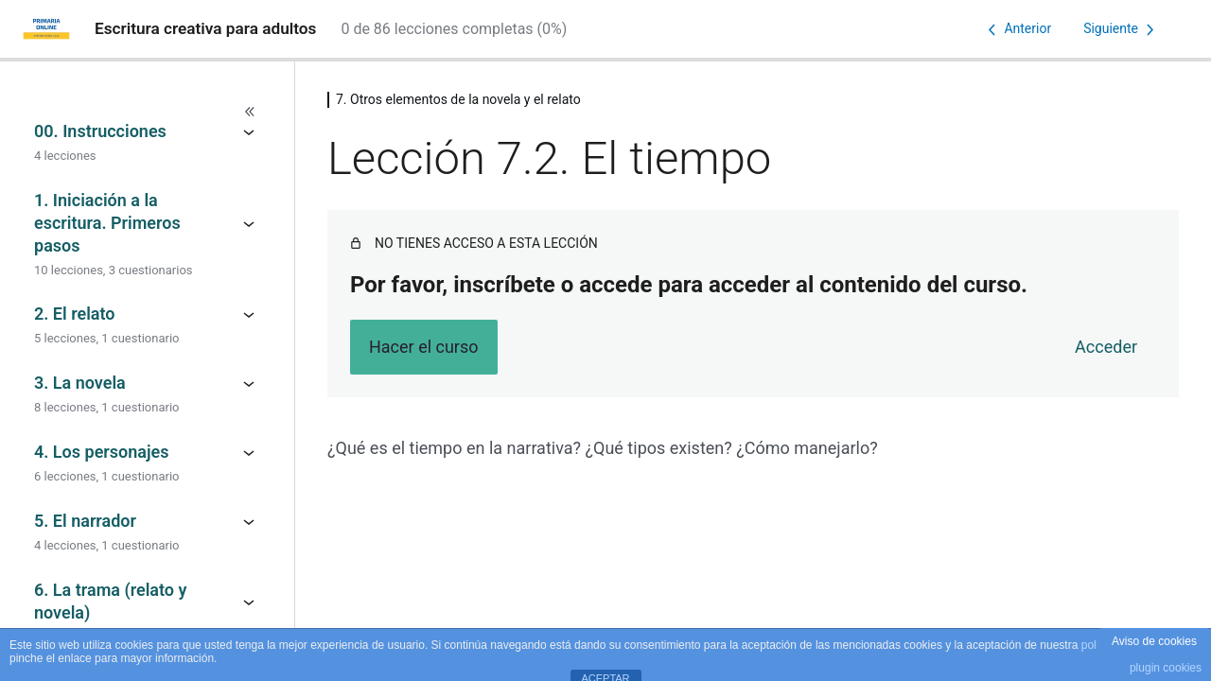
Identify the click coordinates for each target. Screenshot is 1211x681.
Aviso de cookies (1154, 641)
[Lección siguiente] (1122, 29)
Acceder (1106, 347)
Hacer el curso (424, 347)
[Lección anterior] (1016, 29)
